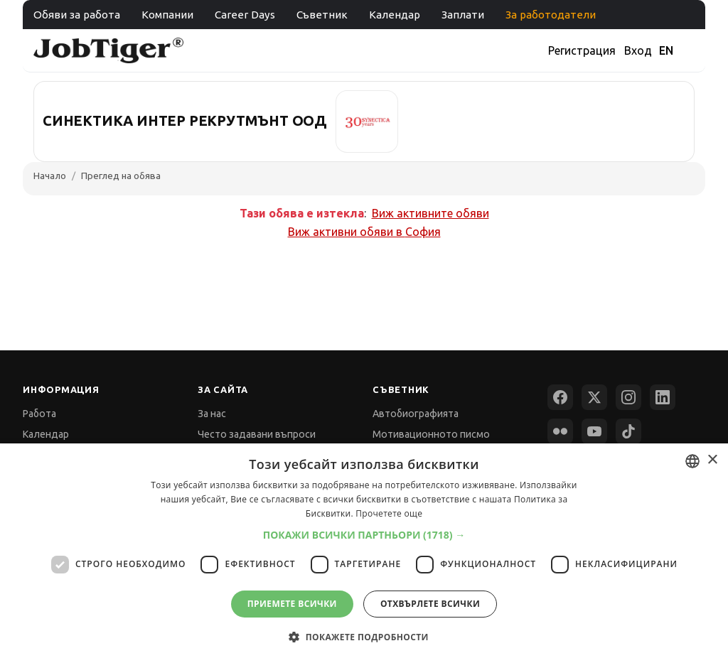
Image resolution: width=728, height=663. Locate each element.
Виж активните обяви (430, 213)
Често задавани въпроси (257, 434)
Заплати (462, 15)
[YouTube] (594, 431)
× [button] (712, 460)
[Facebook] (560, 397)
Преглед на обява (121, 175)
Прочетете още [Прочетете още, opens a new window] (388, 513)
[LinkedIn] (662, 397)
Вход (638, 50)
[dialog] (364, 553)
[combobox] (692, 461)
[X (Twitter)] (594, 397)
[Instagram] (628, 397)
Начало (49, 175)
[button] (364, 535)
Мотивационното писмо (431, 434)
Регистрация (582, 50)
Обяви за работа (76, 15)
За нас (212, 413)
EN (666, 50)
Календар (394, 15)
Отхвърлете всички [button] (430, 604)
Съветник (322, 15)
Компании (167, 15)
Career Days (245, 15)
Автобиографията (416, 413)
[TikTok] (628, 431)
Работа (39, 413)
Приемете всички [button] (292, 604)
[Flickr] (560, 431)
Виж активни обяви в (364, 231)
